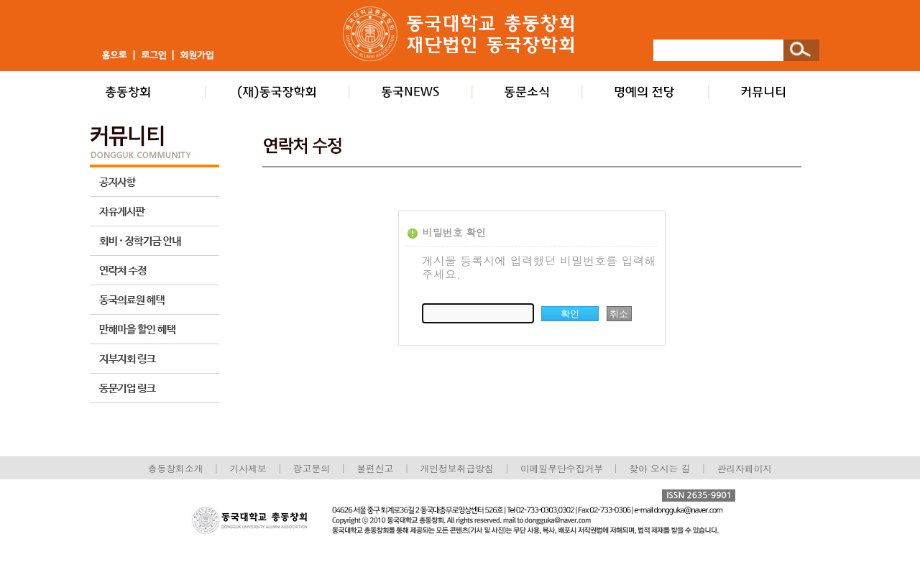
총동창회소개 (175, 468)
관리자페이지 (745, 468)
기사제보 (248, 468)
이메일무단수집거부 (563, 468)
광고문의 (311, 468)
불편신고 (374, 468)
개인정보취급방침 (456, 468)
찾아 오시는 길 (659, 468)
